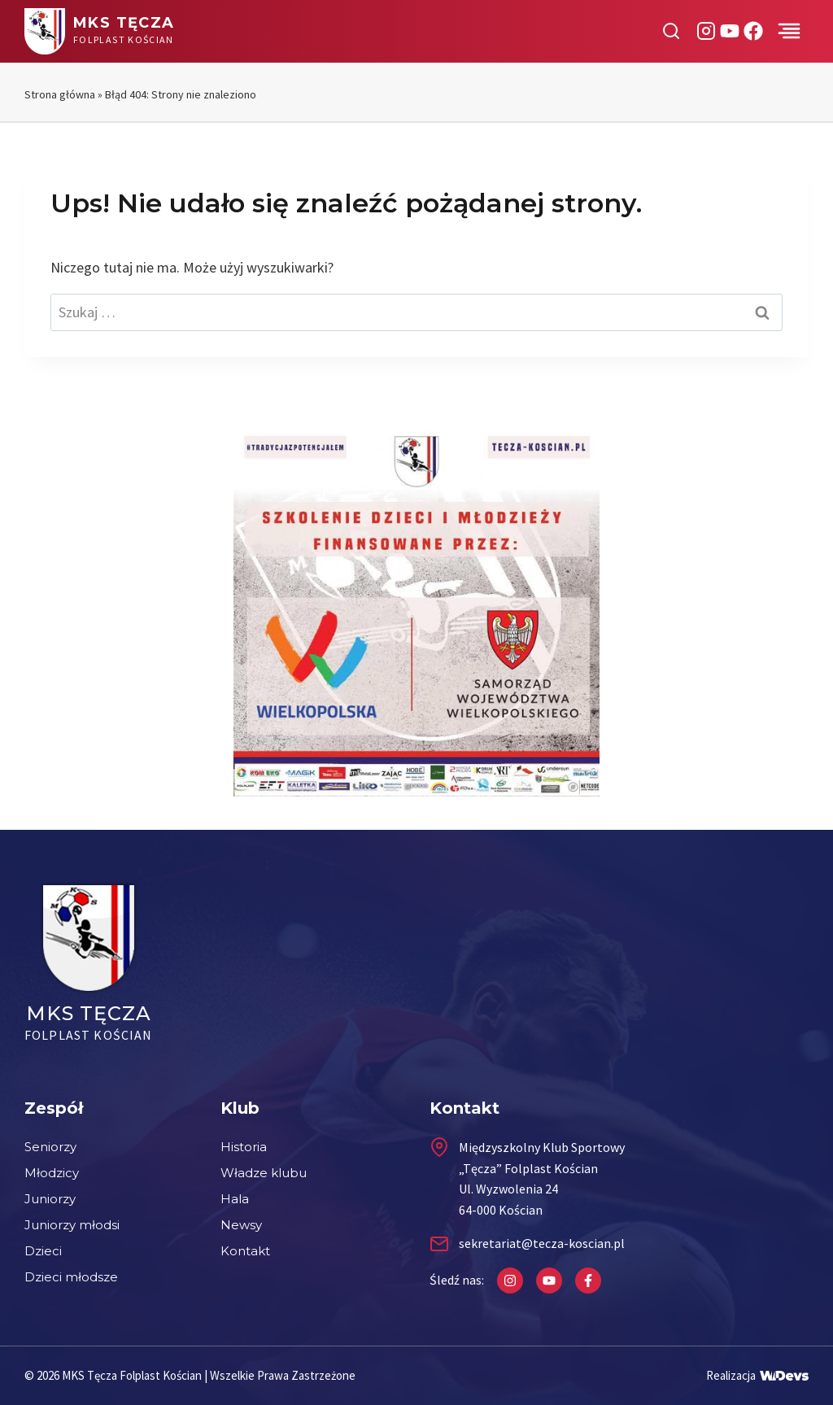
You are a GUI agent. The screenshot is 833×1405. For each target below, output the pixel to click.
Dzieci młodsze (71, 1277)
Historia (243, 1146)
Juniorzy (50, 1198)
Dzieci (43, 1251)
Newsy (241, 1225)
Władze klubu (263, 1172)
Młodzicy (51, 1172)
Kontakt (245, 1251)
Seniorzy (50, 1146)
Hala (234, 1198)
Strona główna (59, 94)
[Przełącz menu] (789, 31)
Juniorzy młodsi (72, 1225)
